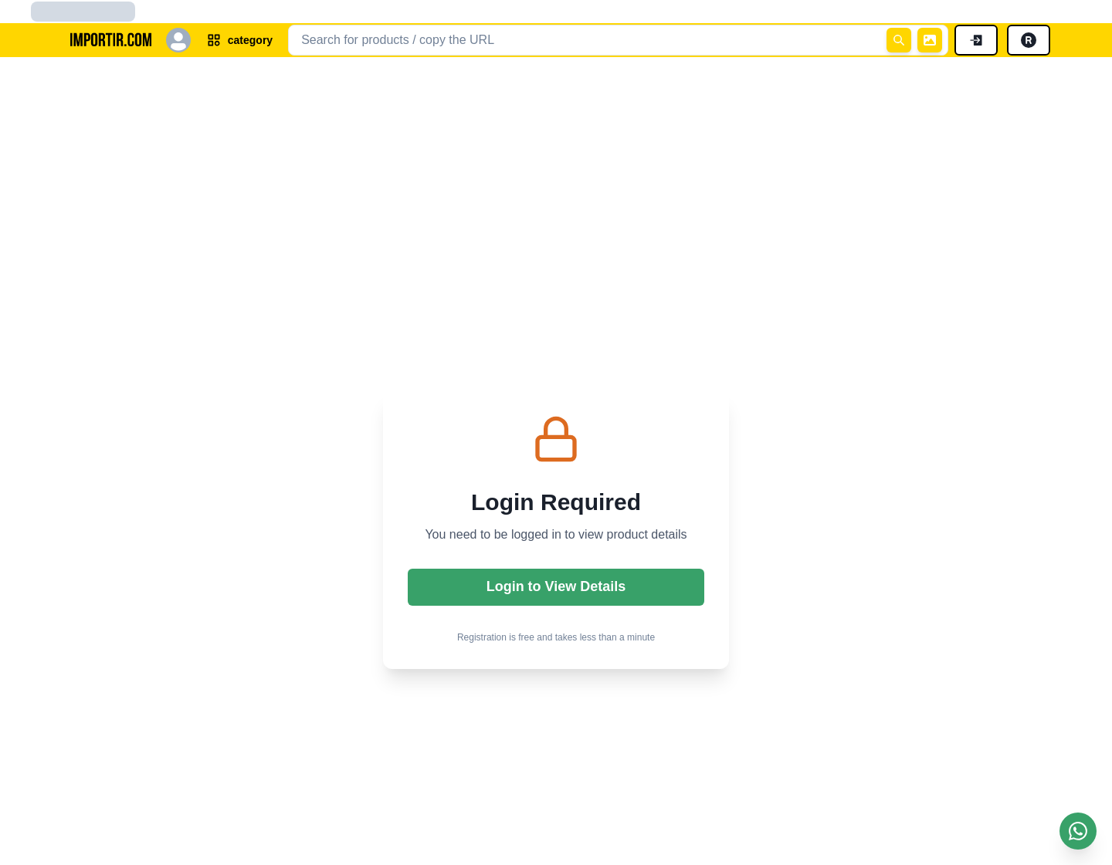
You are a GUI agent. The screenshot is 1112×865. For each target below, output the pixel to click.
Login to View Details (556, 586)
